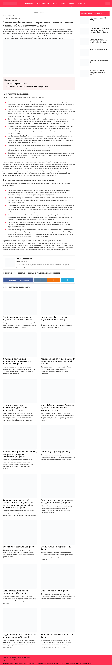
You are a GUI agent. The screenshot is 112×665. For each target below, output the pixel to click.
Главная (36, 12)
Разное (41, 12)
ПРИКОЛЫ (29, 3)
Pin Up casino (44, 171)
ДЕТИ (55, 3)
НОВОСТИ (81, 3)
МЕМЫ (63, 3)
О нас (16, 660)
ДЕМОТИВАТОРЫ (43, 3)
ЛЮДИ (71, 3)
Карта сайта (7, 660)
